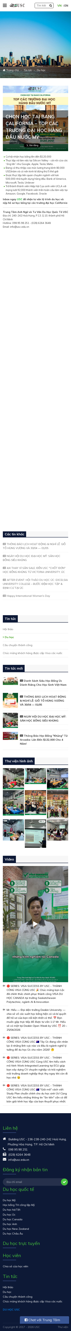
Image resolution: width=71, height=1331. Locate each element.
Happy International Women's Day (28, 596)
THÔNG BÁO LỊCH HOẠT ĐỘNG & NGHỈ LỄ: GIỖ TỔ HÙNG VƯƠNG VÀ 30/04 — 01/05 (34, 546)
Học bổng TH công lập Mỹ (19, 1205)
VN (59, 5)
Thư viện (63, 1327)
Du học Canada (12, 1219)
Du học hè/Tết (11, 1209)
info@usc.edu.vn (18, 1160)
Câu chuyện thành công (17, 645)
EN (66, 5)
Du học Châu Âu (13, 1233)
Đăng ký (64, 1182)
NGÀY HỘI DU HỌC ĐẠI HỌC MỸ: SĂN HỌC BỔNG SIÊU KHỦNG (31, 558)
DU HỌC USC (11, 1309)
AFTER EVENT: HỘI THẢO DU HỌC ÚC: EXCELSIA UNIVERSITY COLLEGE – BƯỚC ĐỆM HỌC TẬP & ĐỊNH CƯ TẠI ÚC (35, 584)
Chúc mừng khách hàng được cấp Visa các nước (32, 653)
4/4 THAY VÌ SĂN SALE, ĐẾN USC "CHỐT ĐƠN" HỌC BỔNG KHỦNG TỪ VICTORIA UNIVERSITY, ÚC (34, 570)
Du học (9, 637)
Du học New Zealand (16, 1229)
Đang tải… (35, 377)
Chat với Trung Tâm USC (42, 1321)
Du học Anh (10, 1224)
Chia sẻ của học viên (15, 1266)
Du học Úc (9, 1214)
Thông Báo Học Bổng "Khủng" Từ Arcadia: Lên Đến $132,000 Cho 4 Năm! (44, 739)
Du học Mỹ (9, 1200)
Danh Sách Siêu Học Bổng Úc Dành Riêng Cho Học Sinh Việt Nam (43, 682)
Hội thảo (8, 629)
